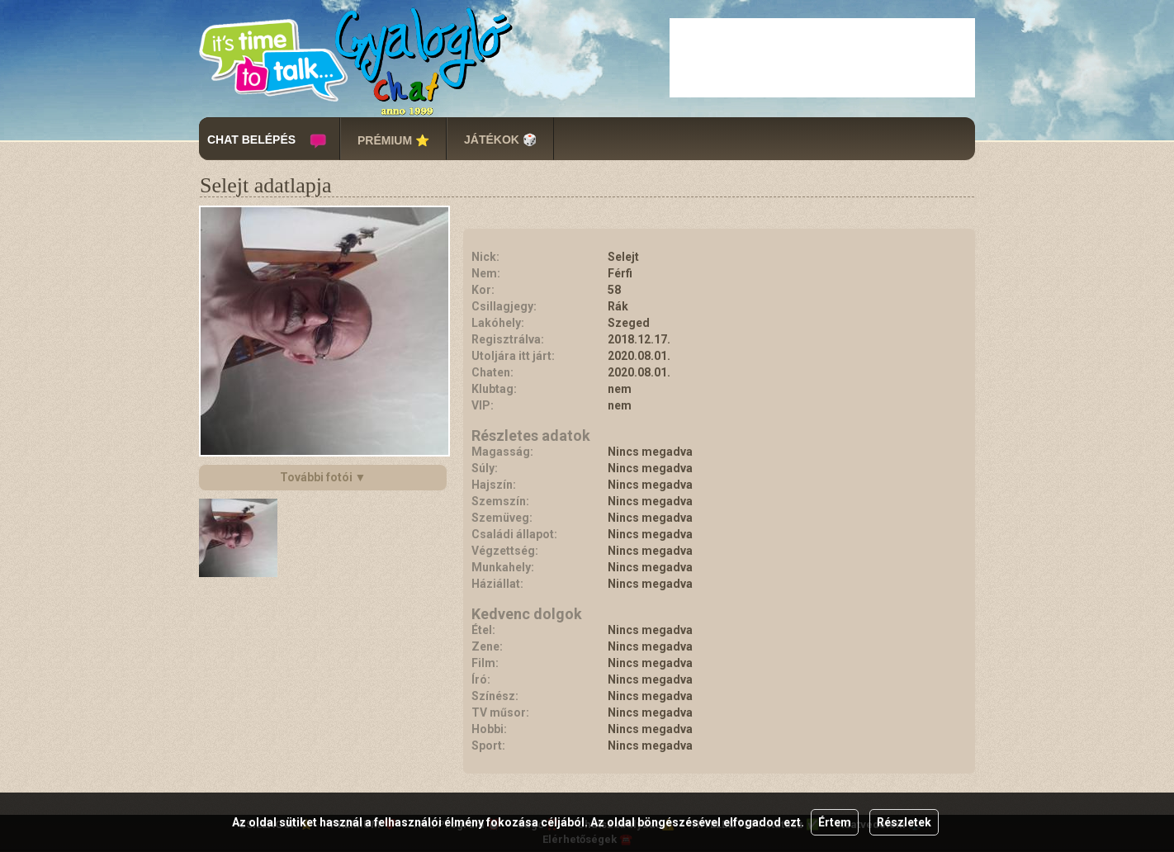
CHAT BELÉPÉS (251, 139)
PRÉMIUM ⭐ (393, 140)
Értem (834, 822)
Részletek (904, 822)
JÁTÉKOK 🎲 (500, 139)
